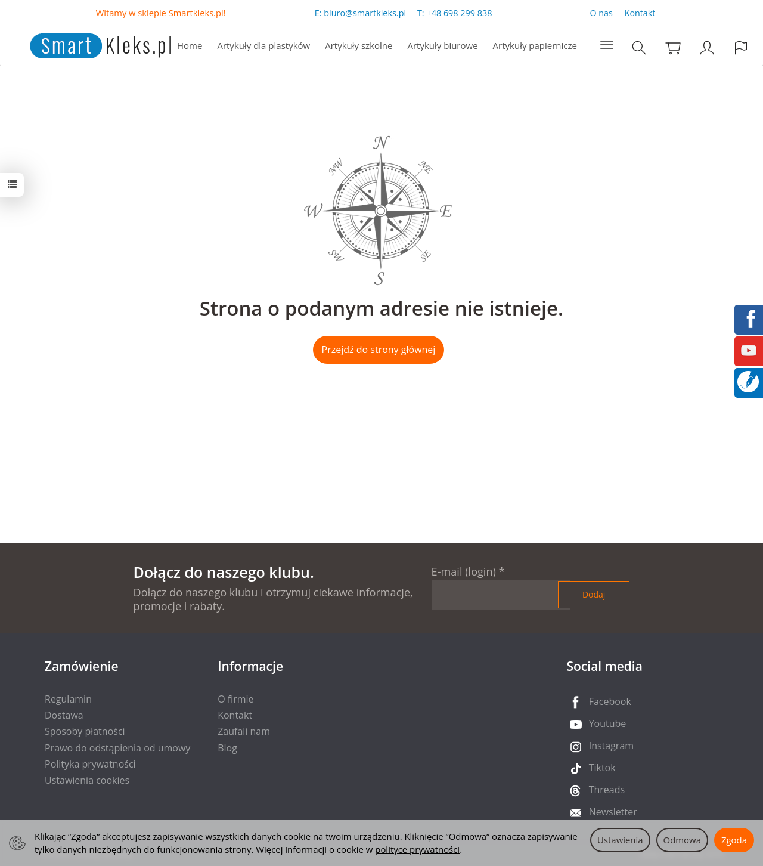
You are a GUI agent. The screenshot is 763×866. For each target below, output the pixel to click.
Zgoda (734, 840)
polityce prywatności (417, 849)
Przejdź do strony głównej (379, 349)
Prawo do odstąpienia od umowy (117, 747)
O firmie (235, 699)
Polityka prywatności (90, 764)
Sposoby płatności (85, 731)
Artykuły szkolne (358, 45)
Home (189, 45)
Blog (227, 747)
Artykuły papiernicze (535, 45)
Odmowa (682, 840)
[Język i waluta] (741, 47)
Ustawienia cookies (87, 780)
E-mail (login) (464, 571)
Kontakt (640, 12)
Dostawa (64, 715)
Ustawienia (620, 840)
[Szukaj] (639, 47)
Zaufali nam (244, 731)
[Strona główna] (88, 44)
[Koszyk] (673, 47)
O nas (601, 12)
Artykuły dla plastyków (263, 45)
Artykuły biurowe (442, 45)
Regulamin (68, 699)
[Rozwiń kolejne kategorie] (607, 45)
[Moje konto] (707, 47)
